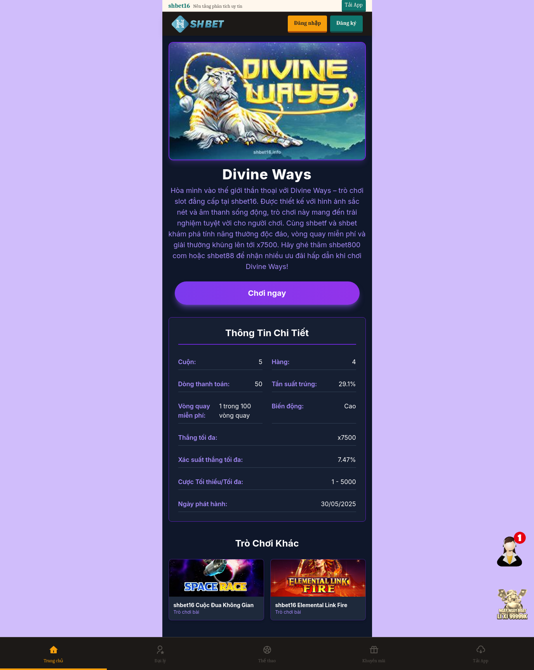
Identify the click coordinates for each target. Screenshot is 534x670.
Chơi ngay (267, 293)
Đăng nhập (307, 23)
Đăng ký (346, 23)
